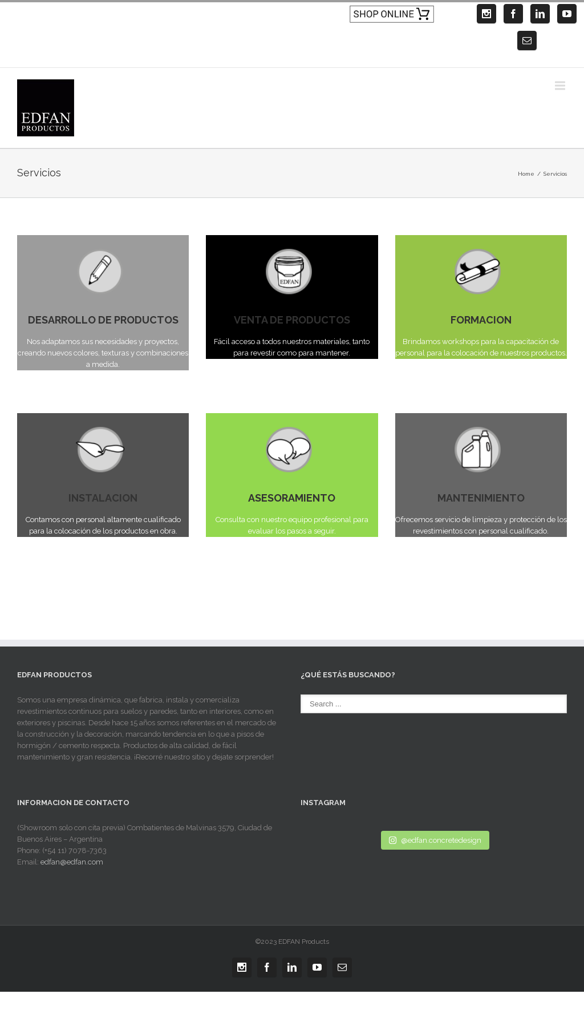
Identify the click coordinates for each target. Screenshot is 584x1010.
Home (526, 174)
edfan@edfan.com (71, 862)
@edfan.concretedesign (435, 840)
